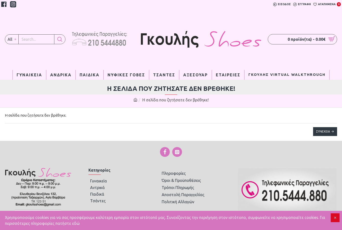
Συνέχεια (323, 131)
